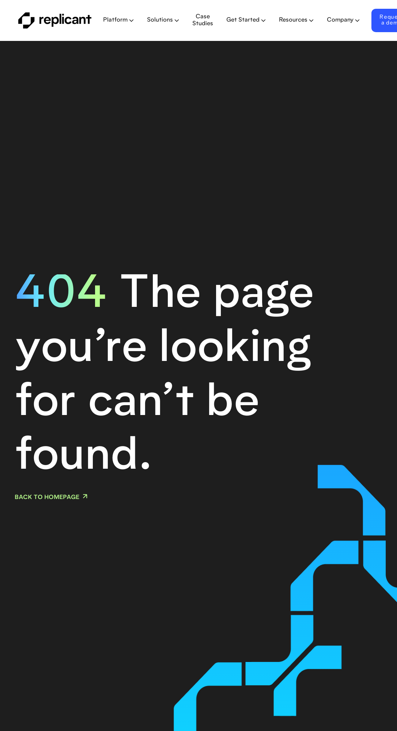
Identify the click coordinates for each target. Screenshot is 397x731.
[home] (54, 20)
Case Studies (202, 20)
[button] (118, 20)
